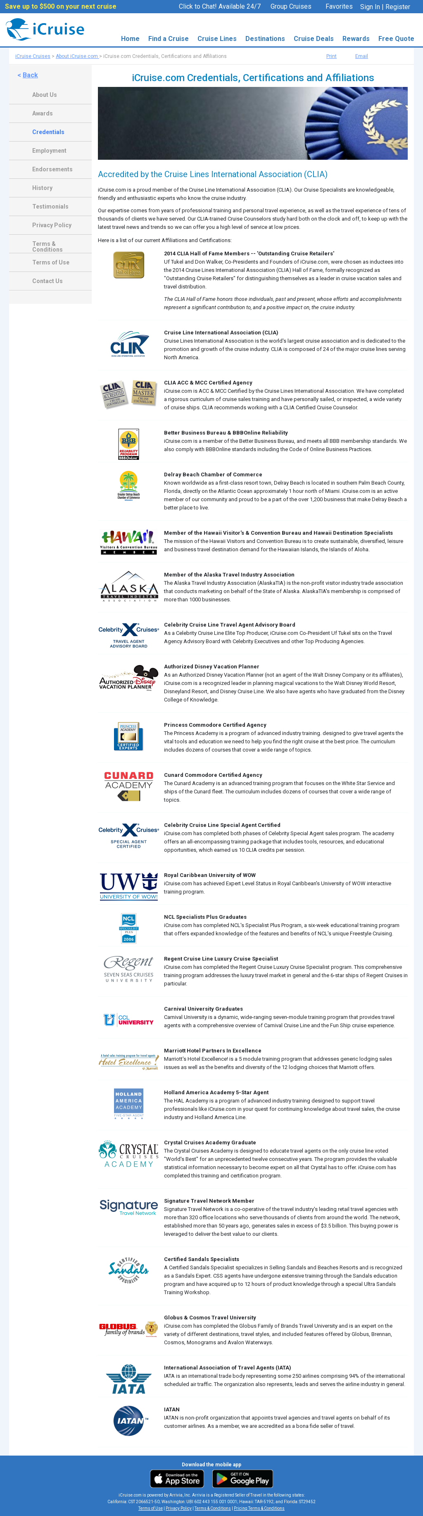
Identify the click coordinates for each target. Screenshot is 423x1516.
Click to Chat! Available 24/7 (220, 6)
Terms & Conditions (47, 244)
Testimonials (50, 206)
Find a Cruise (168, 39)
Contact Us (47, 281)
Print (331, 56)
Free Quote (396, 39)
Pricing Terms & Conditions (259, 1508)
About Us (44, 94)
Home (130, 39)
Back (30, 75)
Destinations (265, 39)
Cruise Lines (217, 39)
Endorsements (52, 169)
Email (361, 56)
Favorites (335, 7)
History (42, 188)
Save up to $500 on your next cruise (60, 6)
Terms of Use (50, 262)
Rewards (356, 39)
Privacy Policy (51, 225)
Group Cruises (291, 6)
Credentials (48, 132)
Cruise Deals (314, 39)
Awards (42, 113)
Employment (49, 150)
